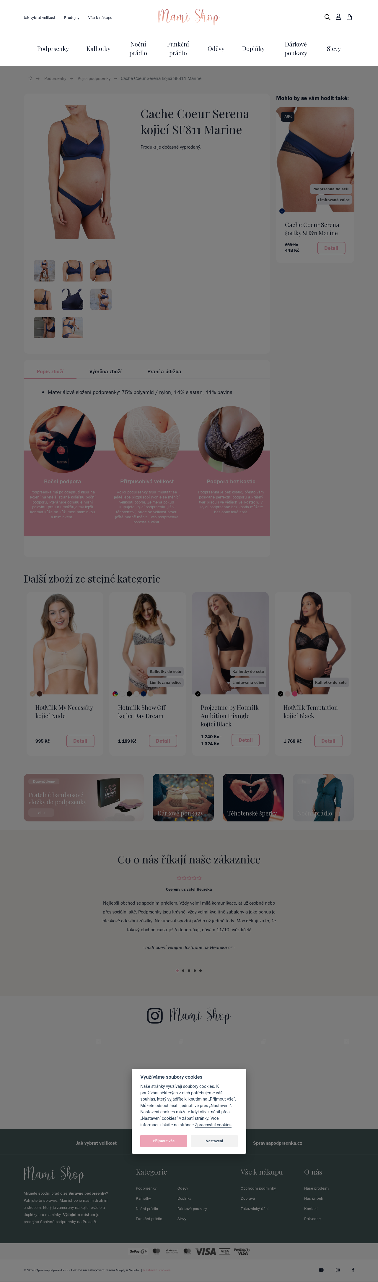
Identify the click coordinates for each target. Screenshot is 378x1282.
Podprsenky (53, 48)
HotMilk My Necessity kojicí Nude (64, 711)
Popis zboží (50, 371)
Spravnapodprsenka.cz (286, 1143)
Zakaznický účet (256, 1209)
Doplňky (253, 48)
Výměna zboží (105, 371)
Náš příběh (315, 1199)
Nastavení (214, 1141)
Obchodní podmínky (261, 1189)
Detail (331, 248)
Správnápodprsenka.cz (53, 1271)
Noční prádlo (148, 1209)
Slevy (334, 48)
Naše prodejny (318, 1189)
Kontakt (312, 1209)
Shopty (122, 1271)
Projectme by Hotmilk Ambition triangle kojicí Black (230, 715)
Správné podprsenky (87, 1194)
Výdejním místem (79, 1215)
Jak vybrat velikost (42, 17)
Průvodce (313, 1219)
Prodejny (77, 17)
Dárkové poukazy (194, 1209)
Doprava (249, 1199)
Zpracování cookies (213, 1124)
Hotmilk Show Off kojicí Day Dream (141, 711)
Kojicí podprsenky (97, 78)
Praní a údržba (164, 371)
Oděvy (216, 48)
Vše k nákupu (108, 17)
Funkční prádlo (151, 1219)
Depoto (136, 1271)
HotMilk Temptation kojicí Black (311, 711)
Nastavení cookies (159, 1271)
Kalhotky (98, 48)
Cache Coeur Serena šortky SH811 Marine (312, 229)
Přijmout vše (164, 1141)
